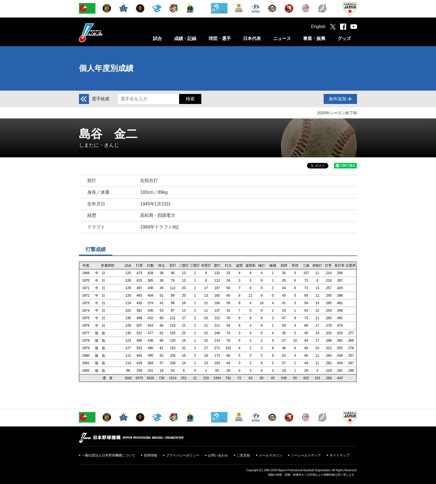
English (318, 26)
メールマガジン (270, 455)
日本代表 (252, 38)
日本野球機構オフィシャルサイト (105, 33)
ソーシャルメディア (306, 455)
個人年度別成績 (106, 68)
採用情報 (150, 455)
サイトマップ (340, 455)
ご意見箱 (243, 455)
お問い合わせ (218, 455)
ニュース (282, 38)
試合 (157, 38)
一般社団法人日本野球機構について (108, 455)
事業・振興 (314, 38)
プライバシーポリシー (182, 455)
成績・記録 (185, 38)
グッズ (344, 38)
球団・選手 (220, 38)
